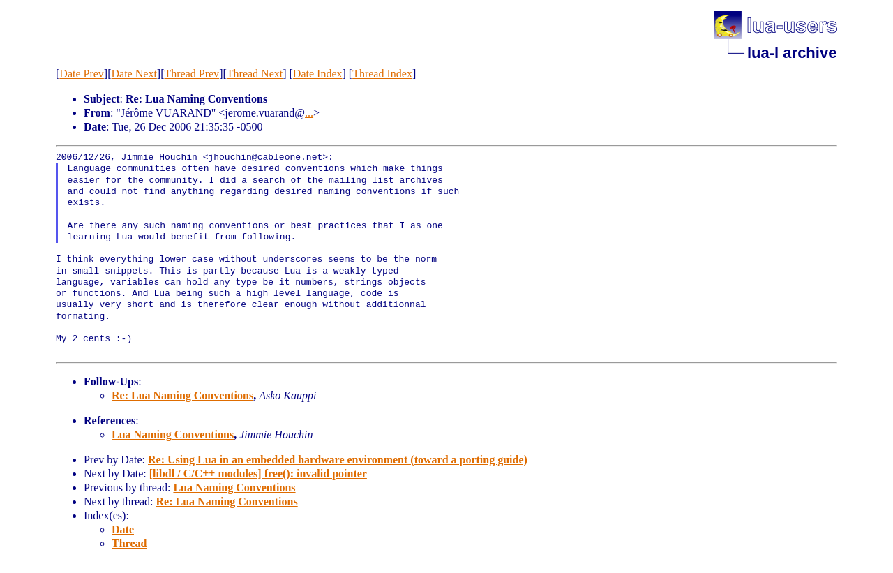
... (309, 113)
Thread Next (255, 74)
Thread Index (382, 74)
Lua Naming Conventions (173, 434)
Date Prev (81, 74)
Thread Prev (191, 74)
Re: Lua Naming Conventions (182, 395)
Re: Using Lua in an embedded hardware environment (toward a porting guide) (337, 460)
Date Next (134, 74)
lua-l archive (791, 52)
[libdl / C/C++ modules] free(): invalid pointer (258, 473)
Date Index (318, 74)
